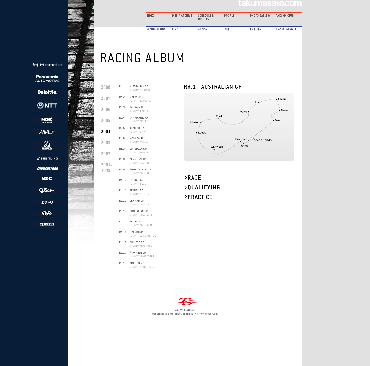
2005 (105, 120)
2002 (105, 153)
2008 (105, 87)
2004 (105, 131)
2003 (105, 142)
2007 (105, 98)
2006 (105, 109)
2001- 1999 (106, 167)
